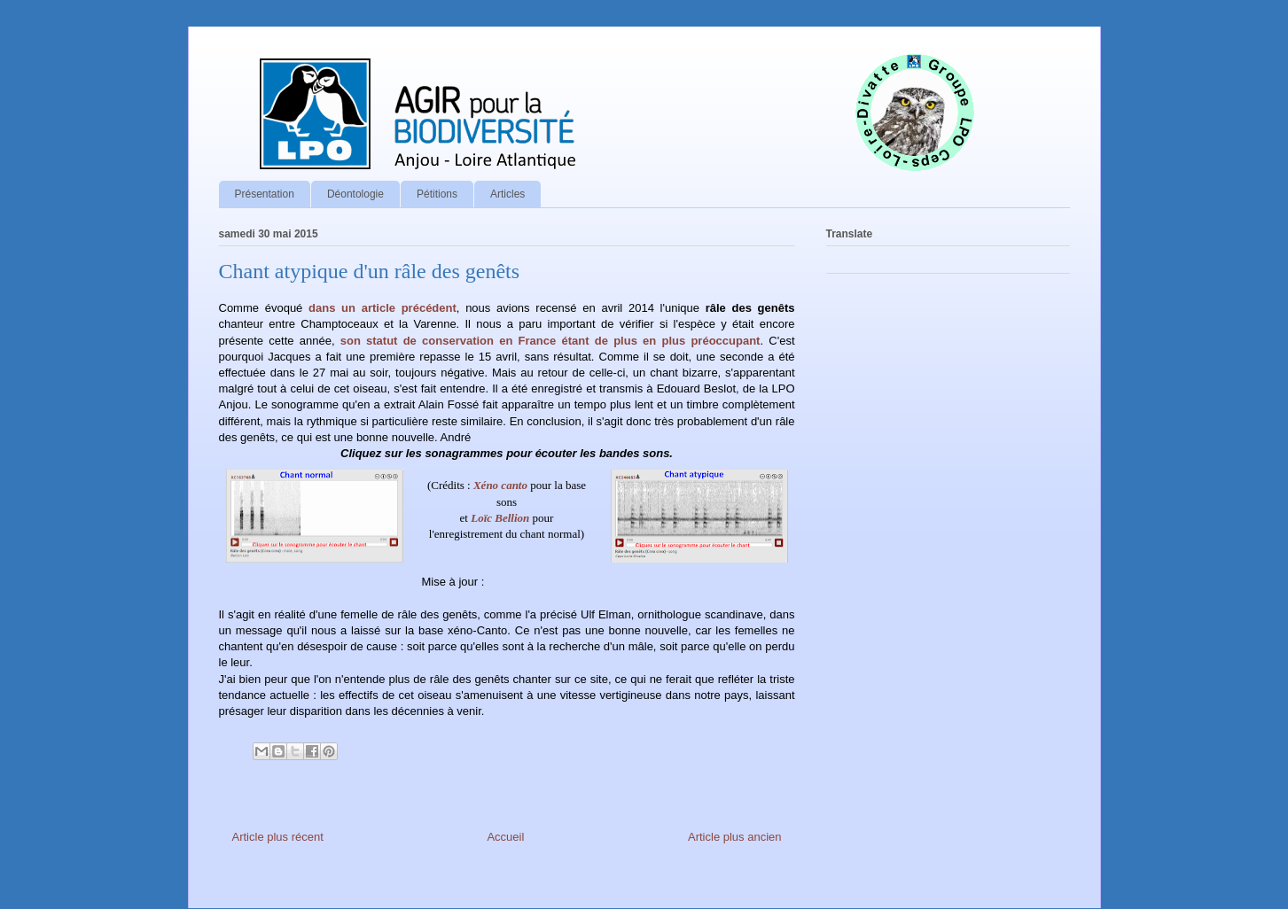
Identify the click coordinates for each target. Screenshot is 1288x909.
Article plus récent (278, 836)
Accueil (505, 836)
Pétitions (437, 194)
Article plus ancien (735, 836)
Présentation (264, 194)
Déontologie (355, 194)
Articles (507, 194)
